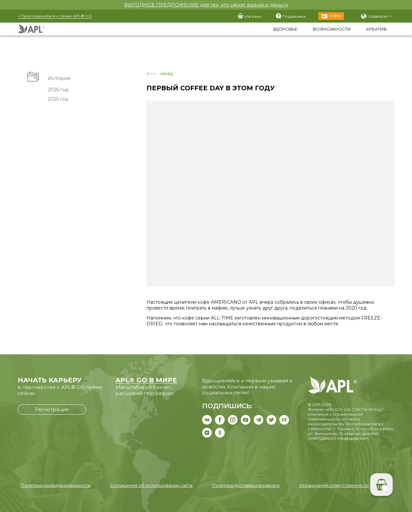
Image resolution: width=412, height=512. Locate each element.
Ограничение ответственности (334, 485)
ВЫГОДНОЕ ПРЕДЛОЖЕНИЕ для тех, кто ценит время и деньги (206, 5)
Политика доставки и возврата (245, 485)
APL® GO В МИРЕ (146, 380)
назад (159, 73)
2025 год (58, 99)
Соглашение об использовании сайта (151, 485)
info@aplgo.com (353, 438)
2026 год (58, 90)
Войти (335, 16)
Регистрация (52, 409)
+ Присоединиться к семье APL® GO (55, 16)
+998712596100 (322, 438)
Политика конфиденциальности (55, 485)
